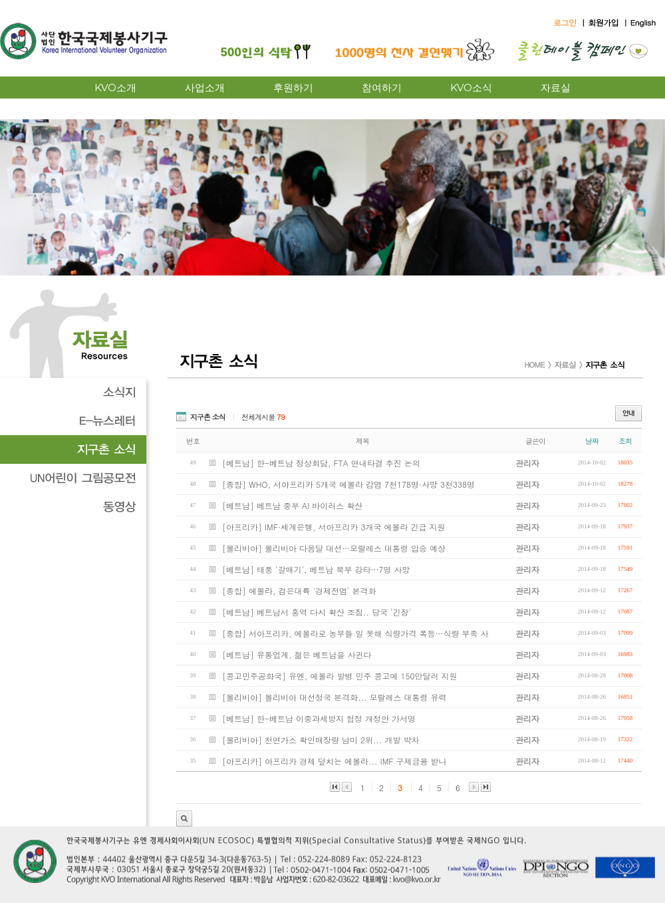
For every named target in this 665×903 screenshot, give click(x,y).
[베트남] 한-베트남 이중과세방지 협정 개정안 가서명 (319, 718)
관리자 (184, 818)
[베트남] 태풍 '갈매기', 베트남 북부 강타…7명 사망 (316, 569)
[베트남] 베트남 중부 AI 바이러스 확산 (292, 505)
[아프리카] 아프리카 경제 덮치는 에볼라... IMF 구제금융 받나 (334, 761)
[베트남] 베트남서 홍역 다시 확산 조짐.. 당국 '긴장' (316, 612)
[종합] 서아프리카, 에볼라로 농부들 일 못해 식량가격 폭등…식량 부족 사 (355, 633)
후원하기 (293, 87)
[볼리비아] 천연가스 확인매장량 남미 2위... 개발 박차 (321, 739)
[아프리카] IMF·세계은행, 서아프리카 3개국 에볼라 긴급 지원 (334, 526)
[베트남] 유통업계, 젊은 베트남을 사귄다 (297, 654)
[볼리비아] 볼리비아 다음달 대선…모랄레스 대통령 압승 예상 (334, 548)
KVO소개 (115, 87)
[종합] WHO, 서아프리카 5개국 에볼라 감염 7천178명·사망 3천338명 (348, 484)
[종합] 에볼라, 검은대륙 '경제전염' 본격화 (299, 590)
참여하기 (382, 87)
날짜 (591, 441)
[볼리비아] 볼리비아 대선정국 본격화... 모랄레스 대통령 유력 (334, 697)
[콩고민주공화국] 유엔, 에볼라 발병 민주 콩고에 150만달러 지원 (340, 675)
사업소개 (205, 87)
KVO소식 (471, 87)
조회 (625, 441)
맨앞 (335, 787)
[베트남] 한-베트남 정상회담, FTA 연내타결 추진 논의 (321, 462)
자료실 (556, 87)
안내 (628, 413)
